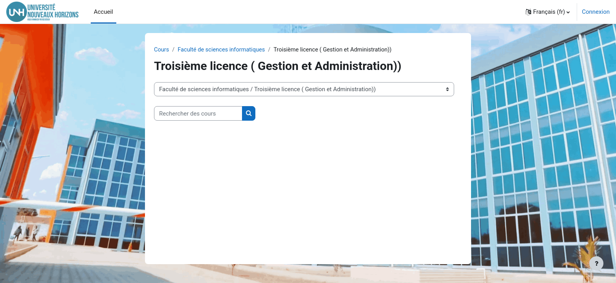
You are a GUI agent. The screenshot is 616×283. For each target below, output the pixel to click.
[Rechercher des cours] (198, 114)
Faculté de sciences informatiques (223, 49)
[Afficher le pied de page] (596, 263)
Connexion (596, 11)
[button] (547, 12)
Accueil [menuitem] (103, 11)
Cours (161, 49)
